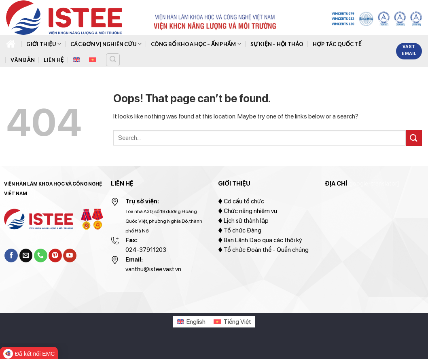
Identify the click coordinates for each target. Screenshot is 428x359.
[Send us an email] (26, 255)
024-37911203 (145, 249)
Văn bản (23, 60)
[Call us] (40, 255)
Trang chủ (10, 44)
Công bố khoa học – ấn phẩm (196, 44)
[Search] (113, 59)
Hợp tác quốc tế (337, 44)
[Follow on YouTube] (69, 255)
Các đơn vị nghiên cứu (106, 44)
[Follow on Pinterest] (55, 255)
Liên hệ (54, 60)
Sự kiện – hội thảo (277, 44)
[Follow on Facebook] (11, 255)
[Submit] (414, 138)
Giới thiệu (43, 44)
